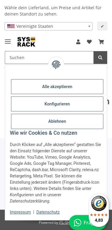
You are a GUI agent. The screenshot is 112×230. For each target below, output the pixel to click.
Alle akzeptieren (57, 86)
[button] (78, 42)
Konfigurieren (57, 104)
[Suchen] (100, 57)
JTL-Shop (66, 222)
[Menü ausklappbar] (8, 39)
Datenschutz (48, 212)
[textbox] (48, 26)
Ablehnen (57, 121)
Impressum (20, 212)
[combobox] (48, 26)
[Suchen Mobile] (49, 57)
